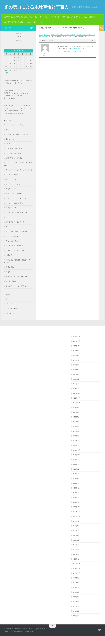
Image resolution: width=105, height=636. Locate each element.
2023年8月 (76, 355)
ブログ (8, 217)
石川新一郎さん (11, 281)
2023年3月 (76, 379)
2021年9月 (76, 464)
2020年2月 (76, 554)
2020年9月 (76, 521)
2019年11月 (76, 568)
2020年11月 (76, 512)
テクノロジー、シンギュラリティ (17, 198)
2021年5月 (76, 483)
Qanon (8, 144)
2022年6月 (76, 422)
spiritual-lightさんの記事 (14, 148)
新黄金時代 (10, 267)
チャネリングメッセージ (14, 194)
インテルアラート (12, 175)
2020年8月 (76, 526)
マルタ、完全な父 (12, 236)
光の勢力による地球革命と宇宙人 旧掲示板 (78, 17)
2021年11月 (76, 455)
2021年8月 (76, 469)
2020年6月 (76, 535)
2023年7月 (76, 360)
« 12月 (6, 73)
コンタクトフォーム (34, 22)
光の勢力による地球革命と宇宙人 (36, 7)
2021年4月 (76, 488)
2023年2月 (76, 384)
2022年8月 (76, 412)
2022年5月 (76, 426)
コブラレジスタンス (13, 184)
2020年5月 (76, 540)
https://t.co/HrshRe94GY (77, 48)
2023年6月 (76, 365)
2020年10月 (76, 516)
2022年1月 (76, 445)
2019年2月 (76, 611)
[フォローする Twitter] (31, 27)
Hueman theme (29, 631)
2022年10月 (76, 403)
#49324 (93, 40)
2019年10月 (76, 573)
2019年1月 (76, 616)
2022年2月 (76, 441)
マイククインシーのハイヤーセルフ (18, 231)
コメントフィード (12, 308)
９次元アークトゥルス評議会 (16, 286)
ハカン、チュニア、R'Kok (14, 203)
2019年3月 (76, 606)
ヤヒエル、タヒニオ (13, 241)
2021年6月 (76, 478)
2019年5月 (76, 597)
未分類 (8, 272)
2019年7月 (76, 587)
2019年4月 (76, 602)
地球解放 (9, 255)
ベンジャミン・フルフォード (16, 227)
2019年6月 (76, 592)
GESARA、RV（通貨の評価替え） (17, 134)
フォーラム (47, 35)
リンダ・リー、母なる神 (14, 246)
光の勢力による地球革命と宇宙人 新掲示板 (20, 17)
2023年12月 (76, 336)
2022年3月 (76, 436)
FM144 (8, 130)
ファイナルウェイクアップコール (17, 212)
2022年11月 (76, 398)
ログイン (9, 299)
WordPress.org (11, 313)
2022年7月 (76, 417)
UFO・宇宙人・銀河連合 (14, 158)
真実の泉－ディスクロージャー (16, 276)
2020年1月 (76, 559)
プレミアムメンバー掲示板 (49, 17)
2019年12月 (76, 564)
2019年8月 (76, 583)
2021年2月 (76, 497)
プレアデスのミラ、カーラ (15, 222)
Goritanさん (10, 139)
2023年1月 (76, 388)
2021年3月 (76, 493)
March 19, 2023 (76, 51)
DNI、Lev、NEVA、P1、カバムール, (18, 125)
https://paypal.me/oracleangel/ (14, 113)
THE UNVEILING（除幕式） (15, 153)
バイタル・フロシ (12, 208)
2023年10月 (76, 346)
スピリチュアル (11, 189)
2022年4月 (76, 431)
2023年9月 (76, 351)
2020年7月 (76, 531)
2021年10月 (76, 460)
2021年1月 (76, 502)
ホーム (41, 35)
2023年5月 (76, 370)
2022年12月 (76, 393)
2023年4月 (76, 374)
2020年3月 (76, 549)
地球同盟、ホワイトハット (15, 250)
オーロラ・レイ (11, 179)
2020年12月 (76, 507)
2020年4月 (76, 545)
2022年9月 (76, 407)
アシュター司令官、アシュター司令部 (19, 170)
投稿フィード (10, 304)
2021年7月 (76, 474)
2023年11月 (76, 341)
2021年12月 (76, 450)
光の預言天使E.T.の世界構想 (14, 22)
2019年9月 (76, 578)
